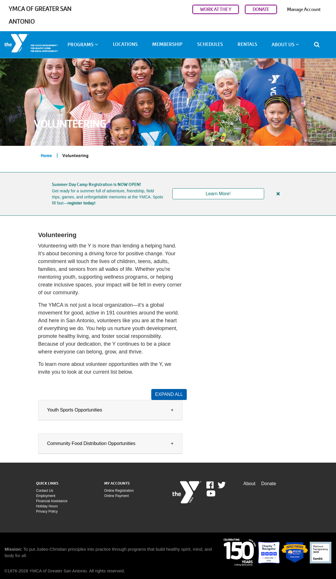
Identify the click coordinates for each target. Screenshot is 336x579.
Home (46, 155)
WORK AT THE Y (215, 9)
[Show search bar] (319, 44)
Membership (167, 44)
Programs (83, 44)
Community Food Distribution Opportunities (91, 443)
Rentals (247, 44)
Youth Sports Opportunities (74, 409)
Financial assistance (52, 501)
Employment (45, 496)
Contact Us (44, 491)
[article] (168, 194)
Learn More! (218, 193)
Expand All (169, 394)
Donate (268, 483)
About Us (285, 44)
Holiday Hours (47, 506)
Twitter (222, 485)
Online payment (116, 496)
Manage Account (303, 9)
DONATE (261, 9)
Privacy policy (47, 511)
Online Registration (119, 491)
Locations (125, 44)
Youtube (210, 493)
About (249, 483)
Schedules (210, 44)
